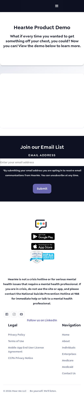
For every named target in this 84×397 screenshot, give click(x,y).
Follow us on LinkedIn (42, 320)
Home (65, 334)
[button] (57, 6)
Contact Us (69, 373)
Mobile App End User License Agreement (26, 349)
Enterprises (69, 354)
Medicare (68, 360)
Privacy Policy (16, 334)
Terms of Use (16, 341)
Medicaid (67, 367)
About (66, 341)
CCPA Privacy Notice (20, 358)
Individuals (68, 347)
